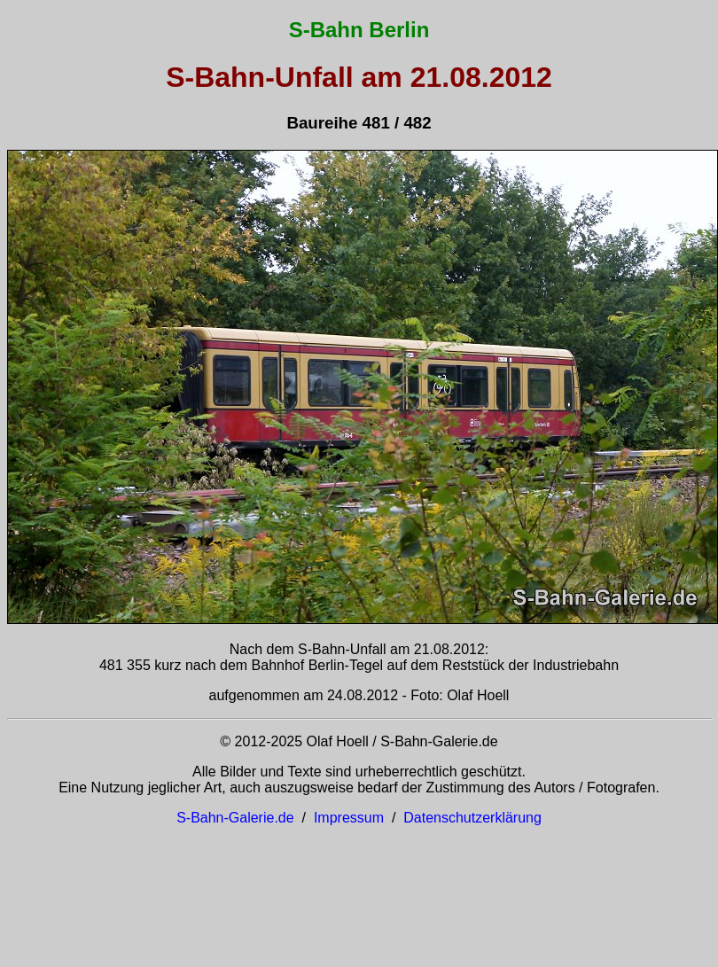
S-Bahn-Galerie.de (235, 817)
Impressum (349, 817)
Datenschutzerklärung (472, 817)
